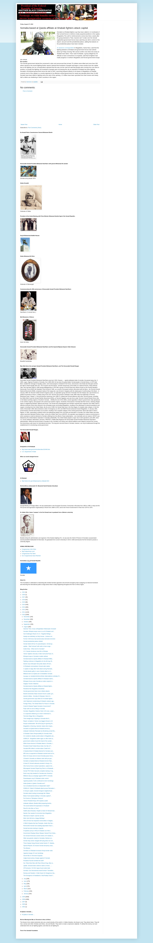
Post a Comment (27, 91)
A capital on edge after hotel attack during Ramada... (38, 669)
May (25, 883)
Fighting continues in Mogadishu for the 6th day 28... (38, 661)
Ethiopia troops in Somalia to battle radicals (35, 656)
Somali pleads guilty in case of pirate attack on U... (37, 671)
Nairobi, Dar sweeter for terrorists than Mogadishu (37, 813)
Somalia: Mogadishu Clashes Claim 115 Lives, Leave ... (39, 711)
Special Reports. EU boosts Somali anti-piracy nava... (38, 845)
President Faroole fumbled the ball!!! (33, 860)
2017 (23, 597)
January (26, 893)
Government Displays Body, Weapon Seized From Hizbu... (39, 833)
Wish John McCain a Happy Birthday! (34, 818)
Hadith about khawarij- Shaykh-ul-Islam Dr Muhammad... (39, 811)
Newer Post (24, 124)
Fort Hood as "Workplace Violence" (33, 798)
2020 (23, 594)
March (26, 888)
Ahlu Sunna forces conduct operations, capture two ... (38, 766)
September (27, 624)
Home (60, 124)
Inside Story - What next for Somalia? (34, 649)
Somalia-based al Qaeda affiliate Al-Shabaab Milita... (38, 659)
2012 (23, 609)
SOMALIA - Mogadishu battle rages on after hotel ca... (38, 738)
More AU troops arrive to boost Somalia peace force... (38, 756)
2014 (23, 604)
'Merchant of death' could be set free (33, 816)
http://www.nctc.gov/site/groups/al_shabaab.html (35, 481)
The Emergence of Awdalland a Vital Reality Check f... (38, 875)
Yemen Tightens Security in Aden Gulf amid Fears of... (38, 654)
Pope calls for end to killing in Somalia (34, 708)
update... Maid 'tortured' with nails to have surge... (37, 646)
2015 (23, 602)
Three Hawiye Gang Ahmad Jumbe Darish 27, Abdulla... (39, 843)
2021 (23, 592)
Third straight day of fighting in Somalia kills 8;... (36, 718)
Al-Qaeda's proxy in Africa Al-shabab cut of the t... (37, 830)
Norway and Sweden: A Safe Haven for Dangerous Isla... (39, 873)
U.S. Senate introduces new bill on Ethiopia (35, 651)
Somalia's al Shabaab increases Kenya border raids (38, 850)
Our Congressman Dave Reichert (31, 556)
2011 (23, 612)
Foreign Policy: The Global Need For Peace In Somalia (38, 703)
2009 (23, 897)
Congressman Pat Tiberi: (29, 553)
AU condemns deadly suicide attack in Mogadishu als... (39, 736)
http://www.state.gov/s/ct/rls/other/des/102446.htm (36, 449)
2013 (23, 607)
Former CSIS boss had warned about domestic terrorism (39, 639)
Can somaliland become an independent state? (36, 786)
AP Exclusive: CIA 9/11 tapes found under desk (36, 868)
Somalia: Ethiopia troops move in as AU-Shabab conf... (38, 631)
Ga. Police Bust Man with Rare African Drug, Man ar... (38, 863)
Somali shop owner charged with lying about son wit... (38, 840)
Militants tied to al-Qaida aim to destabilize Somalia (37, 673)
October (26, 621)
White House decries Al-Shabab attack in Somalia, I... (38, 743)
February (26, 891)
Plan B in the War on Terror (31, 808)
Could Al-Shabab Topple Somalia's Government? (37, 706)
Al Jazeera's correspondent (65, 48)
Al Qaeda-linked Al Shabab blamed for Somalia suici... (38, 751)
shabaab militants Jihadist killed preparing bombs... (37, 803)
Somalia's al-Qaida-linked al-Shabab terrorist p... (37, 728)
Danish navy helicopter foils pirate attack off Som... (37, 664)
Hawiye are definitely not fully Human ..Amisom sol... (38, 636)
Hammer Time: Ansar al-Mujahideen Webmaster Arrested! (39, 629)
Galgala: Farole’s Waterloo (30, 683)
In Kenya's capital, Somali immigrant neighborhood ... (38, 791)
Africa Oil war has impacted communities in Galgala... (38, 820)
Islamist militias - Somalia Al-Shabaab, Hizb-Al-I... (37, 696)
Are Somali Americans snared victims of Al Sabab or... (38, 835)
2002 (23, 907)
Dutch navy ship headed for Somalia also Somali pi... (38, 773)
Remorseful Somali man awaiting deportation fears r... (38, 825)
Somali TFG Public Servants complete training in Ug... (38, 771)
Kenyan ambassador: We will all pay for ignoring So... (38, 723)
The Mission (26, 848)
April (25, 886)
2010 (23, 614)
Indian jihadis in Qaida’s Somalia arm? (34, 783)
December (27, 616)
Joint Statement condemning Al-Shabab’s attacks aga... (39, 701)
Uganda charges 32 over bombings (33, 853)
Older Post (96, 124)
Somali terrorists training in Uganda (33, 828)
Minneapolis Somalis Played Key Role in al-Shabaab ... (39, 768)
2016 (23, 599)
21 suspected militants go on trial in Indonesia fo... (37, 713)
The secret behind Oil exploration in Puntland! (36, 806)
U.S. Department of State (29, 451)
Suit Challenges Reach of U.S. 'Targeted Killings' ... (37, 634)
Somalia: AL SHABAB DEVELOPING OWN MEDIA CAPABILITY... (42, 676)
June (25, 881)
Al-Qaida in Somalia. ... (28, 914)
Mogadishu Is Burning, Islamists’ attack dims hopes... (38, 726)
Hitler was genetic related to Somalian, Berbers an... (38, 838)
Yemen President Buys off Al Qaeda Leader (35, 801)
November (27, 619)
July (25, 878)
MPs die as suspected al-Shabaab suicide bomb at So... (39, 753)
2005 (23, 904)
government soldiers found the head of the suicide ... (38, 741)
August (26, 626)
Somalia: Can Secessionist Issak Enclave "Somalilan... (38, 870)
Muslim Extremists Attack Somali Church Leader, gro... (38, 693)
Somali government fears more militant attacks (36, 691)
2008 (23, 899)
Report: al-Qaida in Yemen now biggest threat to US (38, 721)
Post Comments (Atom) (34, 127)
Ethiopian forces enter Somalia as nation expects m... (38, 681)
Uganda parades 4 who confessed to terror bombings (38, 781)
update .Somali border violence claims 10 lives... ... (37, 865)
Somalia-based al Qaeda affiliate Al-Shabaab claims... (38, 678)
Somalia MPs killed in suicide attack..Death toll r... (37, 748)
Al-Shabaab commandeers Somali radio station (36, 666)
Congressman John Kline (29, 549)
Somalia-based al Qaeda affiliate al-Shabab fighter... (38, 686)
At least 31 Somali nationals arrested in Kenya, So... (38, 763)
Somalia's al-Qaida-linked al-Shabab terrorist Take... (38, 761)
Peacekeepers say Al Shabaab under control (36, 778)
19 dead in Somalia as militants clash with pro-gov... (38, 758)
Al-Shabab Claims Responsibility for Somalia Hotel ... (38, 733)
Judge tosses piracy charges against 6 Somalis (36, 858)
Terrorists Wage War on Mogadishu (33, 716)
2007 (23, 902)
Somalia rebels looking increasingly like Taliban (36, 793)
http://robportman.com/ (28, 551)
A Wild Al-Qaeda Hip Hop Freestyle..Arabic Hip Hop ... (38, 823)
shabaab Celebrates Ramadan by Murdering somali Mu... (39, 731)
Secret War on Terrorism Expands (32, 855)
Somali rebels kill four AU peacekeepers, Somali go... (38, 644)
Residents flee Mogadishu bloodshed (33, 688)
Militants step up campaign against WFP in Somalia (37, 776)
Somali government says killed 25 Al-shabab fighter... (38, 698)
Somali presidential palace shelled (33, 641)
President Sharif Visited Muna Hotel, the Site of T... (37, 746)
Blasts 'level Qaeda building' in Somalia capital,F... (37, 796)
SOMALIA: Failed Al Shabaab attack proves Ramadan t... (39, 788)
